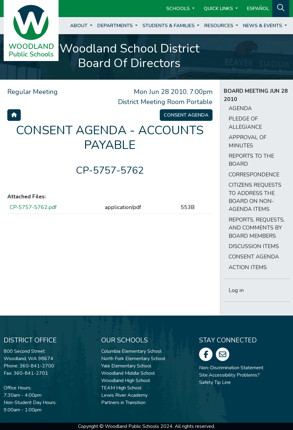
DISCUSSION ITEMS (254, 246)
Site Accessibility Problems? (229, 375)
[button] (281, 8)
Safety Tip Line (215, 382)
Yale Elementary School (126, 366)
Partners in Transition (123, 402)
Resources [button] (219, 25)
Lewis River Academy (124, 395)
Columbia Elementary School (131, 351)
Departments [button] (115, 25)
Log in (236, 290)
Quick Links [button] (219, 8)
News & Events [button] (263, 25)
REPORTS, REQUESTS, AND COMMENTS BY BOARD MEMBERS (256, 228)
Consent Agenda (186, 115)
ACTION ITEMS (248, 267)
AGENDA (240, 108)
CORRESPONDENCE (254, 174)
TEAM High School (121, 388)
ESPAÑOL (258, 8)
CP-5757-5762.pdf (33, 207)
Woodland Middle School (128, 373)
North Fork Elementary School (133, 358)
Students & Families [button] (169, 25)
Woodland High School (125, 380)
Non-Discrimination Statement (231, 367)
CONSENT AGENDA (254, 256)
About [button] (79, 25)
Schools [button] (178, 8)
